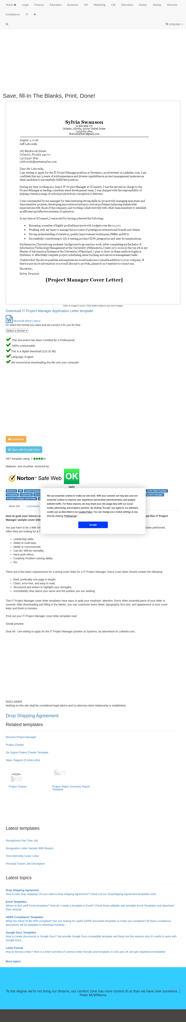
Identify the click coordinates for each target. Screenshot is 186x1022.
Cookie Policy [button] (85, 512)
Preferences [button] (70, 516)
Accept (93, 524)
